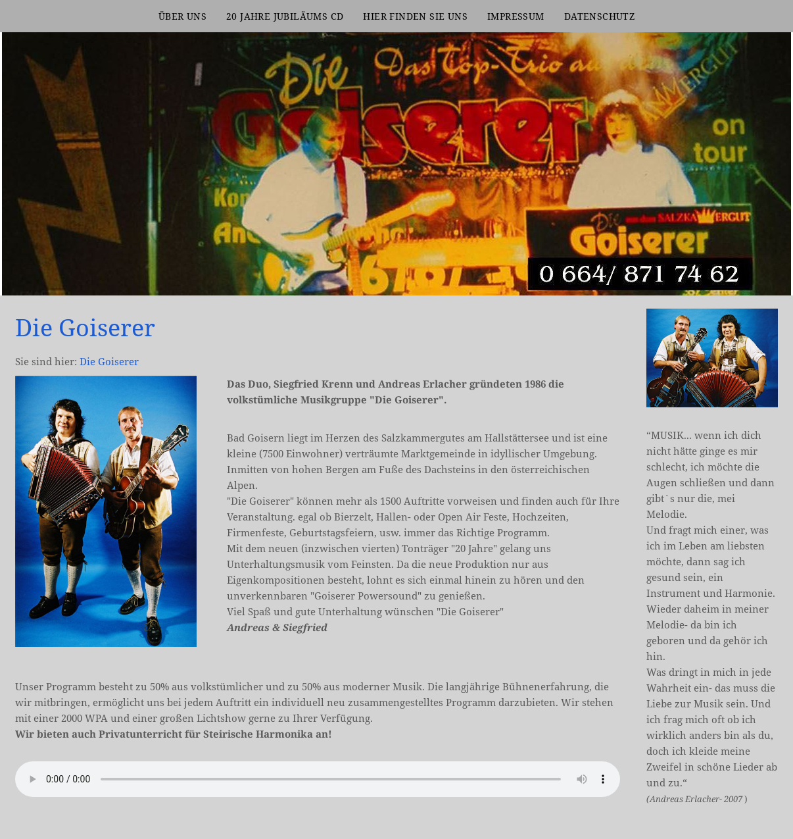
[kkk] (754, 274)
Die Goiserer (109, 361)
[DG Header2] (770, 274)
